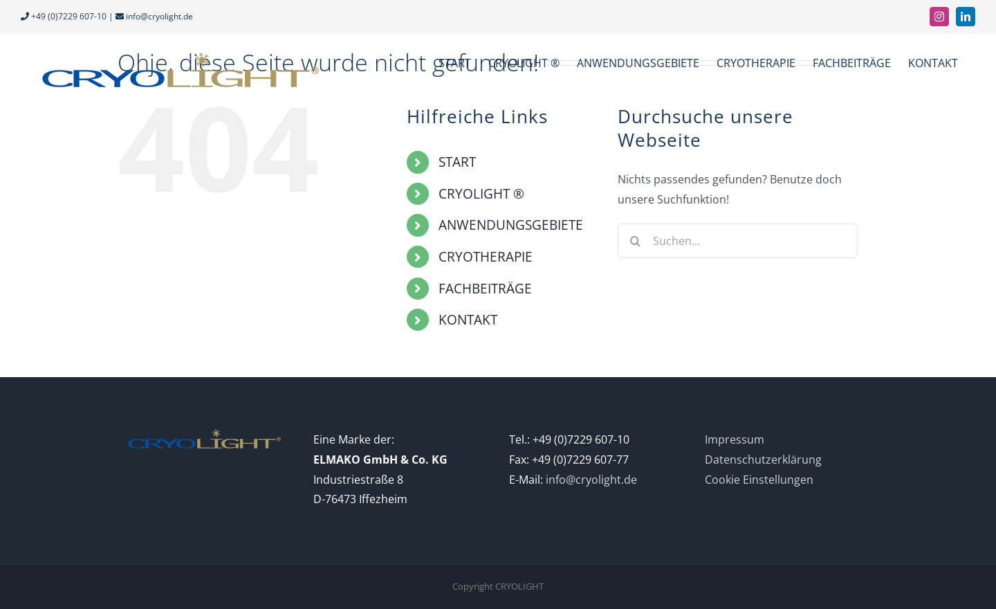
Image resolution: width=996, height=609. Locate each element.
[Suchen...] (738, 241)
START (457, 162)
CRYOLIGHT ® (481, 194)
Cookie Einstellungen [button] (759, 479)
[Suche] (635, 241)
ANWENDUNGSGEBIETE (511, 225)
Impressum (734, 439)
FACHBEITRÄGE (485, 289)
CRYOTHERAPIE (486, 257)
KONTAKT (468, 320)
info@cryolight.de (159, 16)
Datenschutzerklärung (763, 459)
